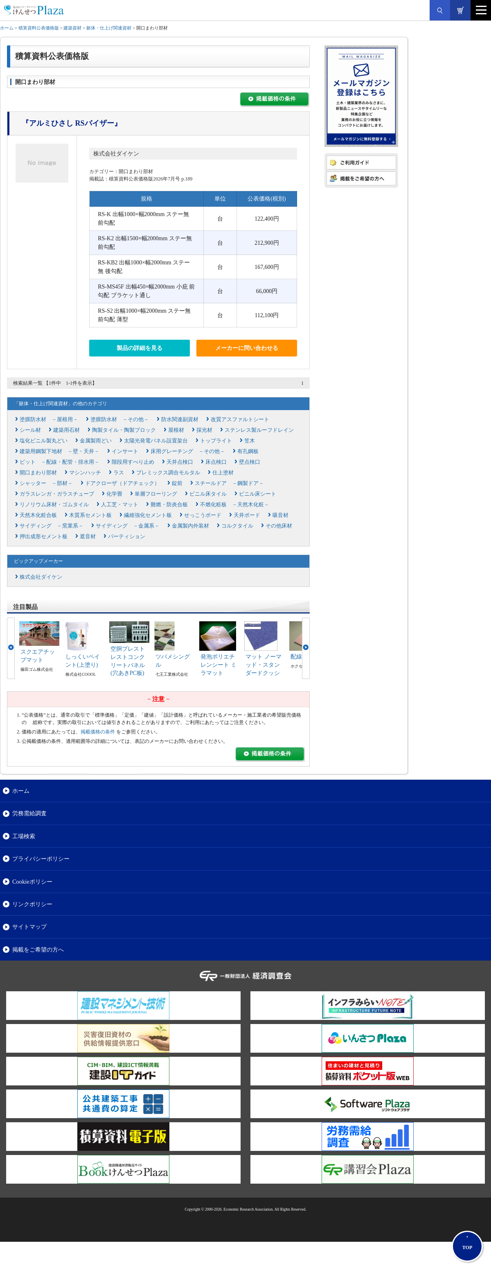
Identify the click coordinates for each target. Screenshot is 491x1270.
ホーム (7, 27)
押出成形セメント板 (44, 536)
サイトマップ (29, 926)
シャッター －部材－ (46, 483)
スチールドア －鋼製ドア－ (229, 483)
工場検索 (23, 836)
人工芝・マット (119, 504)
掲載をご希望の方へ (38, 949)
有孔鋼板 (248, 451)
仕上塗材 (223, 472)
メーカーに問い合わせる (246, 348)
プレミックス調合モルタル (168, 472)
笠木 (249, 441)
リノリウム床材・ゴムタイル (54, 504)
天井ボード (247, 515)
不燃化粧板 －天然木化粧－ (234, 504)
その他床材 (279, 526)
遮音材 (88, 536)
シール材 (30, 430)
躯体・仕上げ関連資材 (108, 27)
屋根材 (176, 430)
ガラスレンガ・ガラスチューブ (57, 494)
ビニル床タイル (208, 494)
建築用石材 (66, 430)
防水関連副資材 (179, 419)
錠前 (177, 483)
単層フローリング (156, 494)
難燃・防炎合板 (169, 504)
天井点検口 (180, 462)
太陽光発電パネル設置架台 (156, 441)
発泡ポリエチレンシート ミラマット (218, 665)
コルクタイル (237, 526)
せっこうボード (202, 515)
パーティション (126, 536)
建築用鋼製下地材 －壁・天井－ (59, 451)
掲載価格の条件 (98, 732)
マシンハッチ (85, 472)
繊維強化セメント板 (148, 515)
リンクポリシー (32, 904)
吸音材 (280, 515)
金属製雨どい (96, 441)
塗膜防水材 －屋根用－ (49, 419)
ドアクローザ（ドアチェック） (122, 483)
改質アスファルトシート (240, 419)
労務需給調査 (29, 813)
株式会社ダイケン (116, 154)
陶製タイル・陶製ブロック (124, 430)
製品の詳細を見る (139, 348)
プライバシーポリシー (41, 858)
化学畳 (114, 494)
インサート (125, 451)
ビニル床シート (257, 494)
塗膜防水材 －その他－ (119, 419)
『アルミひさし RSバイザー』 (72, 123)
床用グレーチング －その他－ (188, 451)
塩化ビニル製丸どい (44, 441)
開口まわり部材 (38, 472)
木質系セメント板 (90, 515)
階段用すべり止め (133, 462)
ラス (118, 472)
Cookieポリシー (32, 881)
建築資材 (72, 27)
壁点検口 (249, 462)
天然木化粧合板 (38, 515)
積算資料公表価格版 (38, 27)
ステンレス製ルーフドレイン (259, 430)
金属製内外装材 (190, 526)
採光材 (204, 430)
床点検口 (216, 462)
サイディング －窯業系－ (51, 526)
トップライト (216, 441)
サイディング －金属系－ (128, 526)
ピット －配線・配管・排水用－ (59, 462)
